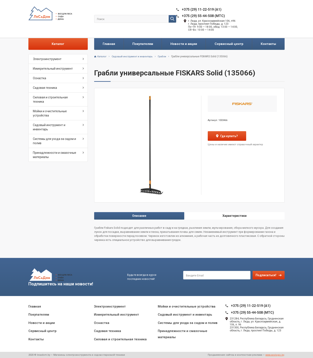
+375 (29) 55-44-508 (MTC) (203, 16)
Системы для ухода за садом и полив (54, 141)
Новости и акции (183, 44)
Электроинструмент (47, 59)
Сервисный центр (229, 44)
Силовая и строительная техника (50, 99)
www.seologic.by (274, 355)
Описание (139, 215)
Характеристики (234, 215)
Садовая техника (45, 87)
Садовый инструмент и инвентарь (49, 127)
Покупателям (142, 44)
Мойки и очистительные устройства (50, 113)
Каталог (58, 44)
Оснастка (39, 78)
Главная (109, 44)
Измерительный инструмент (53, 68)
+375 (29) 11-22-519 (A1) (201, 9)
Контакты (268, 44)
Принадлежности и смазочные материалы (54, 155)
